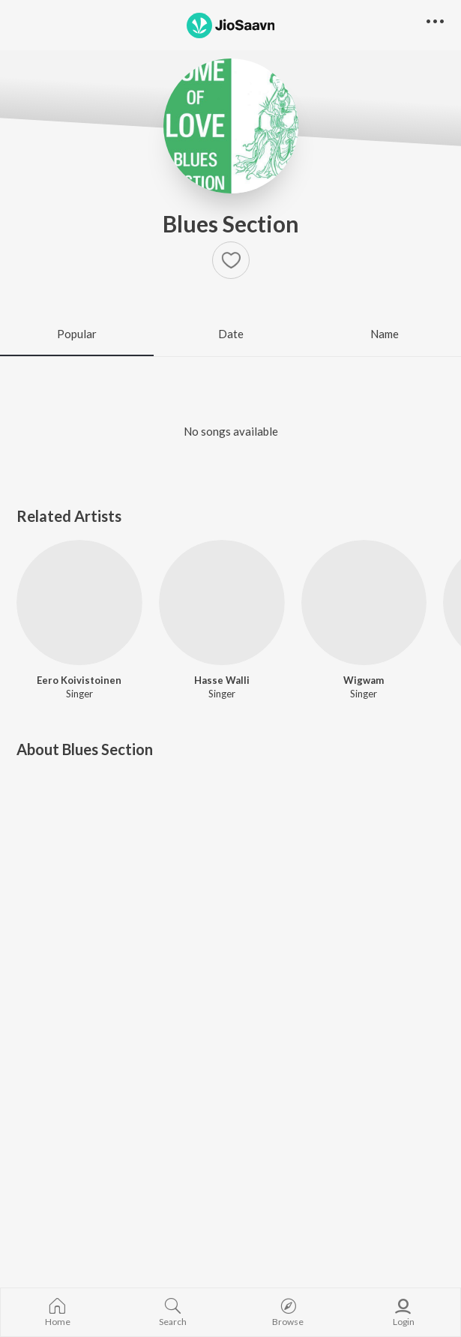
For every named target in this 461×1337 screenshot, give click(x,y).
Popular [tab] (77, 333)
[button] (435, 22)
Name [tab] (384, 333)
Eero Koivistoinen (79, 680)
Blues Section (231, 223)
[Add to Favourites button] (231, 260)
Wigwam (363, 680)
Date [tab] (231, 333)
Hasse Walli (222, 680)
